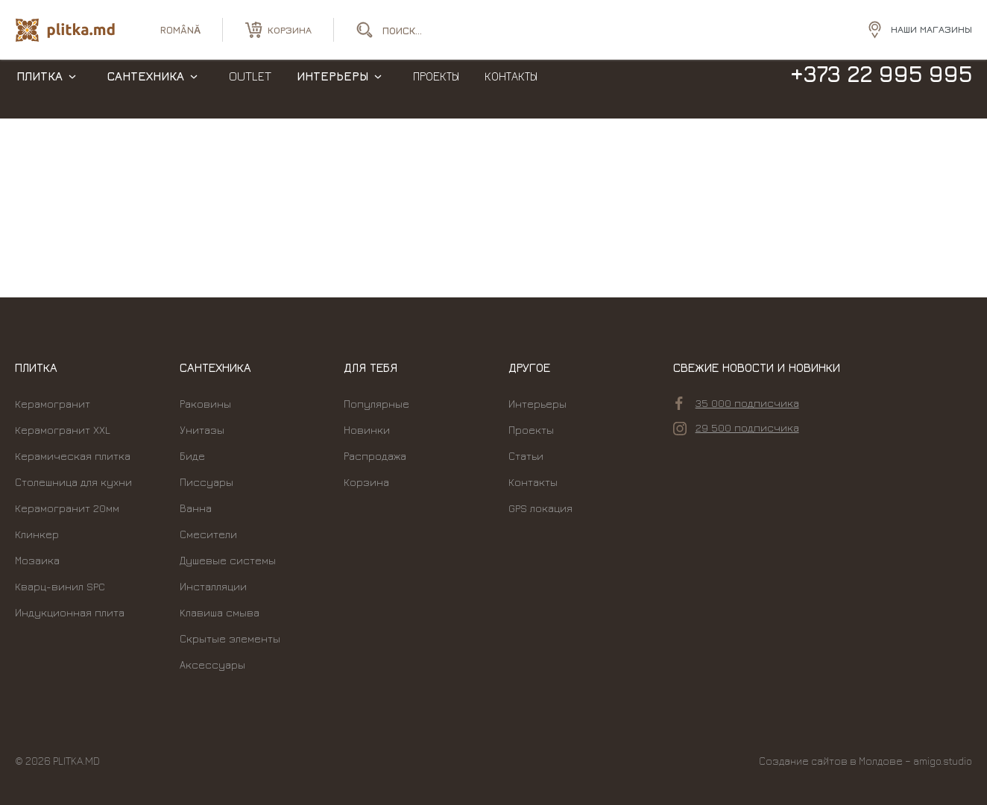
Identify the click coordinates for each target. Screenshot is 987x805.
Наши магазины (931, 29)
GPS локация (540, 508)
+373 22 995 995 (880, 88)
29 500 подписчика (736, 428)
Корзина (366, 482)
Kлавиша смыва (219, 612)
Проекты (436, 89)
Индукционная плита (69, 612)
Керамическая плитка (72, 455)
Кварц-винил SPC (60, 586)
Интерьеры (332, 89)
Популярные (376, 403)
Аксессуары (212, 664)
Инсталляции (213, 586)
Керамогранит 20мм (67, 508)
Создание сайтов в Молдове (831, 760)
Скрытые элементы (230, 638)
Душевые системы (228, 560)
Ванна (196, 508)
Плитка (39, 89)
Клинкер (37, 534)
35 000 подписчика (737, 403)
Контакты (511, 89)
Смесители (208, 534)
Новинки (367, 429)
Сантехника (145, 89)
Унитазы (202, 429)
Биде (192, 455)
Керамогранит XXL (62, 429)
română (180, 30)
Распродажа (375, 455)
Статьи (525, 455)
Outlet (250, 89)
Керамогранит (52, 403)
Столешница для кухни (73, 482)
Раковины (205, 403)
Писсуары (206, 482)
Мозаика (37, 560)
